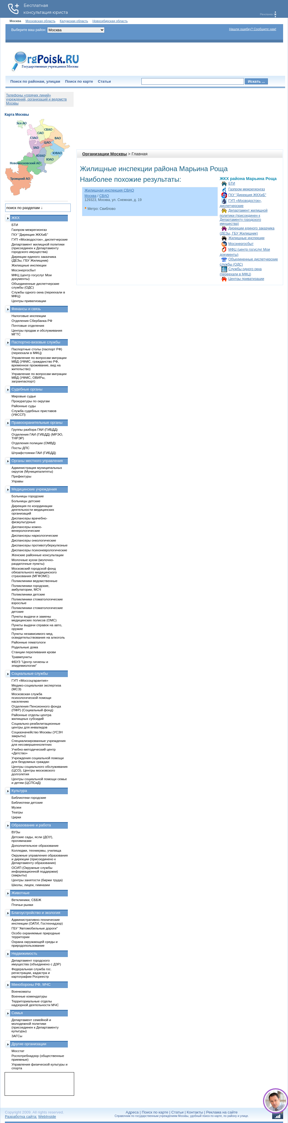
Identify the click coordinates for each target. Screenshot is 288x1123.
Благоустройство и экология (35, 913)
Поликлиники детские (28, 594)
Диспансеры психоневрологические (39, 550)
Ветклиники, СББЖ (26, 900)
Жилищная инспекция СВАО (109, 190)
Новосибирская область (110, 21)
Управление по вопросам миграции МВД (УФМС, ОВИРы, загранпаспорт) (38, 377)
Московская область (40, 21)
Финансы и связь (26, 309)
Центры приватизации (246, 279)
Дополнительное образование (35, 845)
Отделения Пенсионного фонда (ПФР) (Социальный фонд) (36, 708)
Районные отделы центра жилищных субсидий (31, 716)
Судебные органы (27, 389)
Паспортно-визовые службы (35, 342)
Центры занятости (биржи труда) (37, 880)
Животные (20, 893)
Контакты (195, 1112)
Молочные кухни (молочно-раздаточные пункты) (32, 561)
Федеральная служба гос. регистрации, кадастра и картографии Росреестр (31, 972)
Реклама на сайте (221, 1112)
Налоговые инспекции (28, 316)
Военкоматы (21, 991)
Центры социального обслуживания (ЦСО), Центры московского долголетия (39, 770)
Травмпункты (21, 657)
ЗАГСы (16, 1036)
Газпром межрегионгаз (247, 189)
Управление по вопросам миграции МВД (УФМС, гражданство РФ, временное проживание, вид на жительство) (38, 363)
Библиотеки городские (28, 797)
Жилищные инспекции (247, 238)
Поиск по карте (79, 81)
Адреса (132, 1112)
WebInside (47, 1116)
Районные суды (23, 406)
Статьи (104, 81)
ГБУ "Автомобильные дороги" (34, 928)
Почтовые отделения (27, 325)
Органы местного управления (37, 461)
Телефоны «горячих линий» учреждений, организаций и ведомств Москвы (36, 99)
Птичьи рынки (22, 904)
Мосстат (17, 1051)
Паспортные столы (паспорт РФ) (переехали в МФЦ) (36, 351)
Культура (19, 790)
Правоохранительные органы (36, 422)
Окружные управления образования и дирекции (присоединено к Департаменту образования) (39, 859)
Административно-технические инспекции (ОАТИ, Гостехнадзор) (37, 921)
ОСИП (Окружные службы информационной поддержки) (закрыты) (34, 871)
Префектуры (21, 476)
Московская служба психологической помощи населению (31, 697)
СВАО (104, 196)
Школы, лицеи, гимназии (30, 885)
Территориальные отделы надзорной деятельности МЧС (35, 1003)
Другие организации (28, 1044)
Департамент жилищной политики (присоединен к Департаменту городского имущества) (244, 217)
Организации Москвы (104, 154)
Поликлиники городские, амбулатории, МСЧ (30, 587)
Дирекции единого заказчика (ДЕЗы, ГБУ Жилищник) (33, 258)
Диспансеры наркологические (34, 535)
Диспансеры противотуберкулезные (39, 545)
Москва (90, 196)
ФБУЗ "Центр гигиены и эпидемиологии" (29, 663)
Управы (17, 481)
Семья (17, 1013)
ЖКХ (15, 218)
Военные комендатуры (29, 996)
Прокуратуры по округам (30, 401)
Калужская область (74, 21)
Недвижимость (24, 953)
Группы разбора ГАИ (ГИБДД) (34, 429)
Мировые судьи (23, 396)
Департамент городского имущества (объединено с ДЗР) (36, 962)
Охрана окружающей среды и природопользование (34, 943)
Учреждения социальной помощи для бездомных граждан (37, 760)
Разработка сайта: (21, 1116)
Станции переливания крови (33, 652)
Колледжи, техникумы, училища (36, 850)
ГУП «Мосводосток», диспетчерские (39, 239)
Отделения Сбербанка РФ (31, 320)
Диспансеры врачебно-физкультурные (29, 520)
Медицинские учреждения (34, 489)
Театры (17, 812)
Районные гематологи (28, 642)
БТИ (232, 183)
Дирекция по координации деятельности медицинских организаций (32, 509)
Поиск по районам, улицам (35, 81)
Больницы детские (25, 501)
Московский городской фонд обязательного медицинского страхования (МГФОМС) (34, 572)
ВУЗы (15, 832)
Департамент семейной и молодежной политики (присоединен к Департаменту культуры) (35, 1025)
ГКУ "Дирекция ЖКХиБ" (247, 195)
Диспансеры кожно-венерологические (26, 528)
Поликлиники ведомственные (34, 581)
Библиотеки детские (27, 802)
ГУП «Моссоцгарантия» (29, 680)
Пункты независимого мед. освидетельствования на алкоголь (38, 635)
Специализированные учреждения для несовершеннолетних (38, 742)
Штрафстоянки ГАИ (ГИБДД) (33, 453)
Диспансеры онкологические (33, 540)
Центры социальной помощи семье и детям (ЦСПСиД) (39, 780)
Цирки (16, 817)
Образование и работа (31, 825)
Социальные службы (29, 673)
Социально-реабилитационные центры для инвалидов (35, 725)
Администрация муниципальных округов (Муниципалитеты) (36, 469)
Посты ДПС (20, 448)
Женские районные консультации (37, 555)
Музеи (16, 807)
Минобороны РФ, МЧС (31, 984)
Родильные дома (24, 647)
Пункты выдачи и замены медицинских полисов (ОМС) (34, 618)
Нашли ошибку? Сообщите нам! (252, 29)
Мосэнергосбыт (241, 244)
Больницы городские (27, 496)
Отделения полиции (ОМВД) (33, 443)
